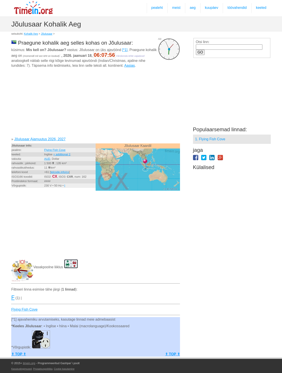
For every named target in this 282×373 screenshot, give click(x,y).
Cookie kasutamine (64, 368)
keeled (261, 8)
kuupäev (211, 8)
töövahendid (237, 8)
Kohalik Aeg (31, 33)
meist (176, 8)
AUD (47, 158)
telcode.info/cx (60, 172)
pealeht (157, 8)
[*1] (125, 50)
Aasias (129, 65)
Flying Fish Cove (54, 150)
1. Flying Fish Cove (210, 139)
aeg (193, 8)
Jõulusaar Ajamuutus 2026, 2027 (40, 139)
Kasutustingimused (21, 368)
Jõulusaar (46, 33)
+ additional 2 (61, 154)
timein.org (29, 363)
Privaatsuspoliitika (42, 368)
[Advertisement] (95, 104)
